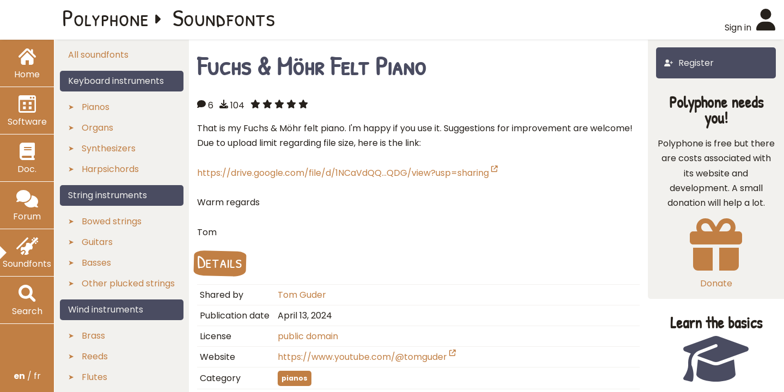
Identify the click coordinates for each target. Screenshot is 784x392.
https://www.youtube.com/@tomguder (367, 357)
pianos (294, 378)
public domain (308, 336)
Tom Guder (302, 295)
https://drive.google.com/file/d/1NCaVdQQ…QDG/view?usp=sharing (347, 173)
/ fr (27, 376)
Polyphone (105, 17)
